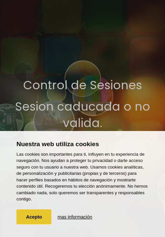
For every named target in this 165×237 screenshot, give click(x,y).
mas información (74, 217)
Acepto (34, 217)
